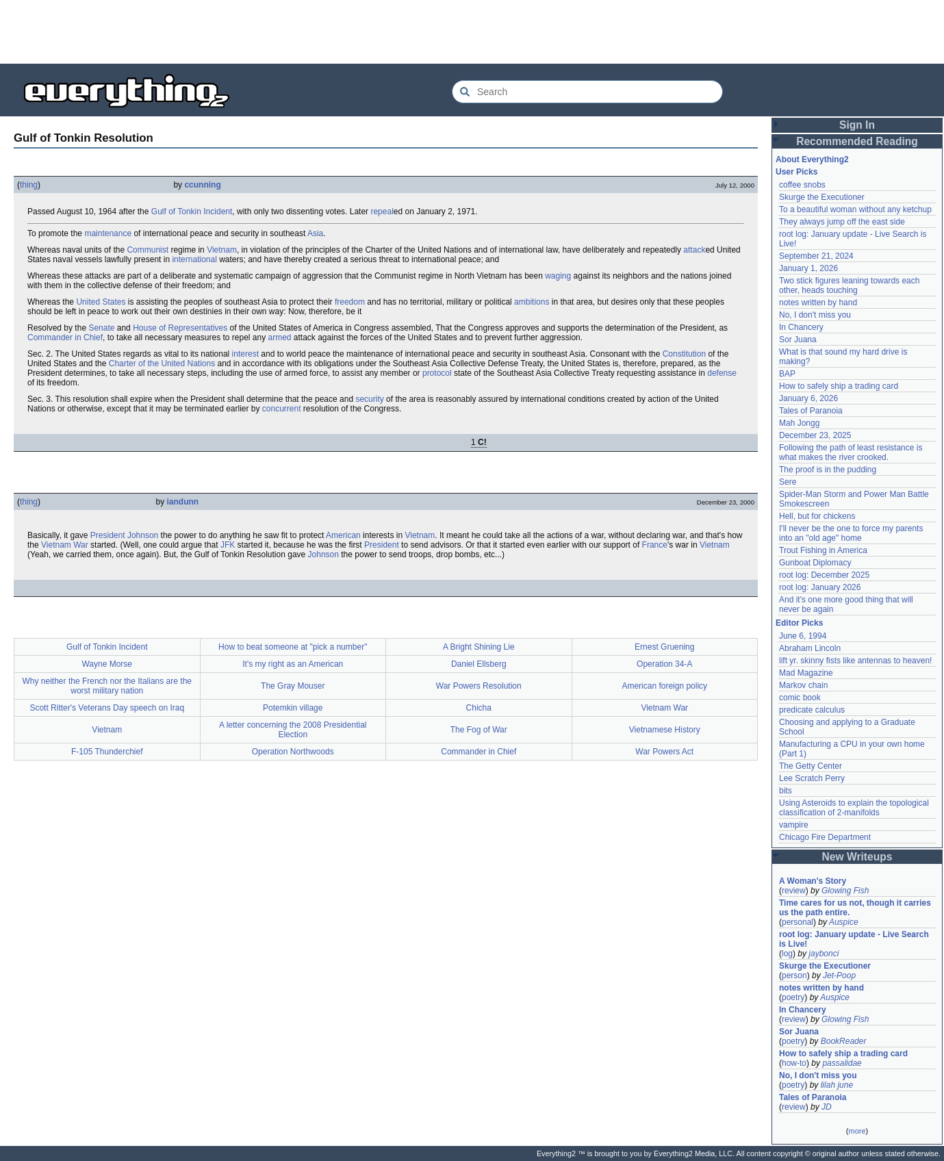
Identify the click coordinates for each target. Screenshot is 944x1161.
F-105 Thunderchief (107, 751)
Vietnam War (64, 545)
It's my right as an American (292, 664)
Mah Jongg (799, 423)
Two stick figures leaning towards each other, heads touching (849, 285)
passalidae (841, 1063)
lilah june (837, 1085)
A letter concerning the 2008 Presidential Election (292, 729)
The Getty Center (810, 766)
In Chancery (801, 327)
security (369, 399)
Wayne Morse (106, 664)
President (107, 535)
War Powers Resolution (479, 686)
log (787, 953)
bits (785, 790)
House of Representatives (180, 328)
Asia (315, 233)
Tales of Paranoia (811, 411)
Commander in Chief (65, 337)
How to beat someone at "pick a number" (292, 647)
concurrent (281, 408)
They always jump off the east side (842, 222)
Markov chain (803, 685)
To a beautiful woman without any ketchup (855, 209)
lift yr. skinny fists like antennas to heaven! (855, 660)
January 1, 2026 (808, 268)
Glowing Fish (845, 890)
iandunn (183, 502)
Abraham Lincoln (810, 648)
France (654, 545)
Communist (147, 250)
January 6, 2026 (808, 398)
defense (722, 373)
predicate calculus (812, 710)
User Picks (796, 172)
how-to (794, 1063)
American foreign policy (664, 686)
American (343, 535)
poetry (793, 997)
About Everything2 (812, 159)
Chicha (479, 708)
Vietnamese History (664, 730)
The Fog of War (478, 730)
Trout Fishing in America (823, 550)
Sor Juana (798, 339)
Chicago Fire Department (825, 837)
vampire (793, 825)
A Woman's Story (812, 881)
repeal (381, 211)
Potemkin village (292, 708)
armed (280, 337)
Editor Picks (799, 623)
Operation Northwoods (293, 751)
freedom (350, 302)
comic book (800, 697)
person (794, 975)
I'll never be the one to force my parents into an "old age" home (851, 533)
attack (694, 250)
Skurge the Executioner (822, 197)
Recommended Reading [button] (857, 141)
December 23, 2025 (815, 435)
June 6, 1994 (802, 636)
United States (100, 302)
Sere (787, 482)
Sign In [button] (857, 125)
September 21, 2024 (816, 256)
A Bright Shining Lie (479, 647)
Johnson (142, 535)
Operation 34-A (664, 664)
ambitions (531, 302)
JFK (227, 545)
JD (826, 1107)
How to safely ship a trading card (838, 386)
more (856, 1131)
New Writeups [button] (857, 857)
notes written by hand (818, 302)
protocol (437, 373)
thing (29, 185)
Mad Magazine (806, 673)
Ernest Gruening (664, 647)
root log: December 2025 (824, 575)
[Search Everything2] (587, 91)
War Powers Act (664, 751)
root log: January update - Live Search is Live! (854, 939)
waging (558, 276)
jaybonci (823, 953)
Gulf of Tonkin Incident (192, 211)
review (794, 890)
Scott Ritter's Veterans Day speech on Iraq (106, 708)
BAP (787, 374)
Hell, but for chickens (817, 516)
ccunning (202, 185)
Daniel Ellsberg (479, 664)
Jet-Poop (839, 975)
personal (797, 922)
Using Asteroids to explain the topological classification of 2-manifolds (854, 807)
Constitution (684, 354)
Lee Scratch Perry (812, 778)
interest (245, 354)
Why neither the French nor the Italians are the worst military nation (107, 686)
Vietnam (222, 250)
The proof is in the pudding (827, 469)
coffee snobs (802, 185)
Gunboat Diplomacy (815, 562)
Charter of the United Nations (162, 363)
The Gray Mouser (292, 686)
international (194, 259)
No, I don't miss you (815, 315)
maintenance (107, 233)
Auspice (843, 922)
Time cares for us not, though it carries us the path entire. (855, 907)
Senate (101, 328)
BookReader (844, 1041)
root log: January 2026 (819, 587)
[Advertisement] (472, 31)
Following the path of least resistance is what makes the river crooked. (850, 452)
